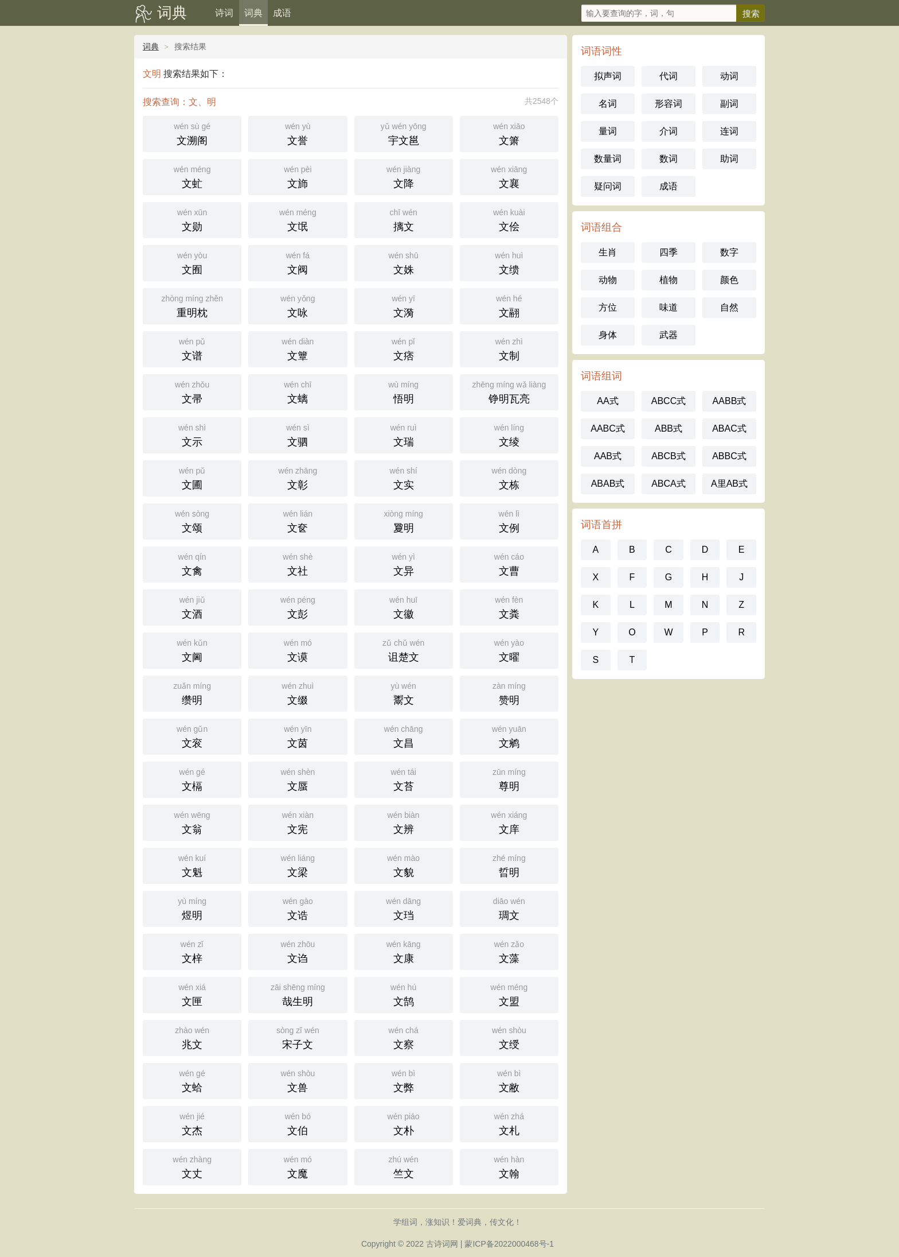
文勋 (192, 218)
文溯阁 (192, 132)
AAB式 (608, 456)
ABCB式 (668, 456)
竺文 (404, 1166)
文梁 (298, 864)
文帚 (192, 391)
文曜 (509, 649)
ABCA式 (668, 483)
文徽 (404, 606)
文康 (404, 950)
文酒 (192, 606)
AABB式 (729, 401)
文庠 (509, 821)
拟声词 (608, 76)
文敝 (509, 1079)
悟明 (404, 391)
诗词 (224, 13)
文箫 (509, 132)
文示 (192, 434)
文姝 (404, 262)
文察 (404, 1036)
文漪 (404, 305)
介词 (668, 131)
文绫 (509, 434)
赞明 (509, 692)
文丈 (192, 1166)
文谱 (192, 348)
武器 (668, 335)
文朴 (404, 1122)
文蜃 (298, 778)
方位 (608, 307)
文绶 (509, 1036)
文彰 (298, 477)
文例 (509, 520)
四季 (668, 252)
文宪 (298, 821)
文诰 (298, 907)
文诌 (298, 950)
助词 (729, 159)
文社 (298, 563)
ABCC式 (668, 401)
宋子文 (298, 1036)
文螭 (298, 391)
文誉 (298, 132)
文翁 (192, 821)
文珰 (404, 907)
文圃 (192, 477)
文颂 (192, 520)
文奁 (298, 520)
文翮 (509, 305)
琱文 (509, 907)
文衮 (192, 735)
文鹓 (509, 735)
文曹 (509, 563)
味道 (668, 307)
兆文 (192, 1036)
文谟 (298, 649)
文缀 (298, 692)
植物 (668, 280)
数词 (668, 159)
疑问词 (608, 186)
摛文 (404, 218)
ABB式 (668, 428)
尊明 (509, 778)
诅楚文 (404, 649)
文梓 (192, 950)
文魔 (298, 1166)
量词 (608, 131)
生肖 (608, 252)
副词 (729, 103)
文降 (404, 175)
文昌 (404, 735)
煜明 (192, 907)
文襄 (509, 175)
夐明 (404, 520)
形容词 (668, 103)
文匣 (192, 993)
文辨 (404, 821)
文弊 (404, 1079)
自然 (729, 307)
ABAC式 (729, 428)
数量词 (608, 159)
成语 (282, 13)
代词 (668, 76)
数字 (729, 252)
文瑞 (404, 434)
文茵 (298, 735)
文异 (404, 563)
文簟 (298, 348)
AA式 (607, 401)
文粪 (509, 606)
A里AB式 (729, 483)
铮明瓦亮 (509, 391)
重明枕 (192, 305)
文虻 (192, 175)
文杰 (192, 1122)
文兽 (298, 1079)
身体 (608, 335)
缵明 (192, 692)
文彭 (298, 606)
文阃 (192, 649)
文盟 (509, 993)
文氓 (298, 218)
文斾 (298, 175)
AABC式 (608, 428)
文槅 (192, 778)
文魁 (192, 864)
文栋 (509, 477)
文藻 (509, 950)
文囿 (192, 262)
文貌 (404, 864)
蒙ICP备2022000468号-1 (509, 1243)
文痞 (404, 348)
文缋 (509, 262)
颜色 (729, 280)
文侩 (509, 218)
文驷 (298, 434)
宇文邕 (404, 132)
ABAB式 (608, 483)
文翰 (509, 1166)
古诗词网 (442, 1243)
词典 (172, 12)
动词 (729, 76)
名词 (608, 103)
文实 (404, 477)
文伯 (298, 1122)
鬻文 (404, 692)
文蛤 (192, 1079)
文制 (509, 348)
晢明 (509, 864)
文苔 (404, 778)
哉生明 (298, 993)
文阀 (298, 262)
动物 (608, 280)
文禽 (192, 563)
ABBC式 (729, 456)
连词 (729, 131)
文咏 (298, 305)
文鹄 (404, 993)
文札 (509, 1122)
